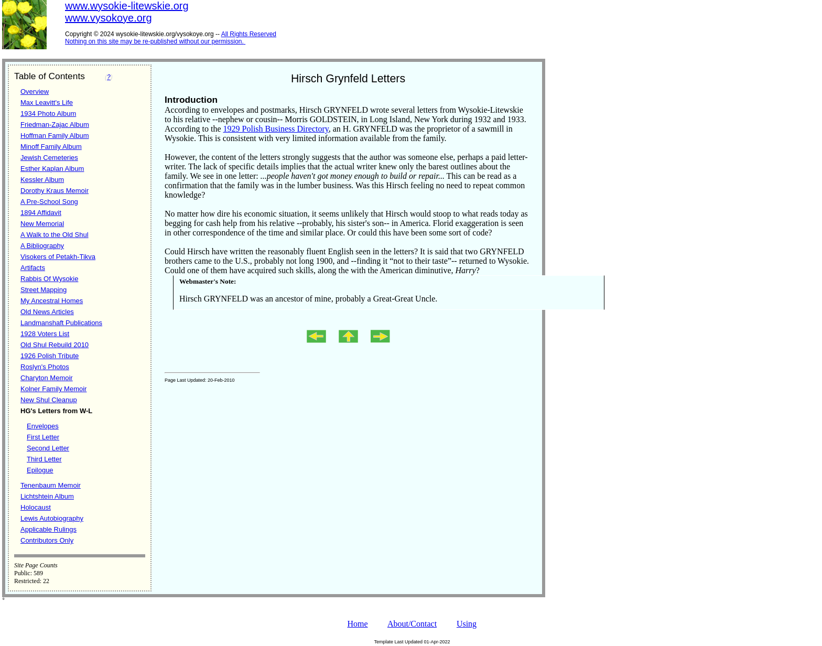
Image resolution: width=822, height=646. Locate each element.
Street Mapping (43, 290)
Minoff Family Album (51, 146)
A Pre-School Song (49, 202)
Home (357, 623)
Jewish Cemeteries (49, 158)
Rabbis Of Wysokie (49, 279)
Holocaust (35, 507)
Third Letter (44, 459)
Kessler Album (42, 180)
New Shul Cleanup (48, 400)
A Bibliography (42, 246)
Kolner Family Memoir (53, 389)
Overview (34, 91)
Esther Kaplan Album (52, 169)
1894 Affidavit (40, 213)
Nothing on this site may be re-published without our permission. (154, 41)
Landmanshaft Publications (61, 323)
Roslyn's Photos (44, 367)
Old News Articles (47, 312)
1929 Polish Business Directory (276, 128)
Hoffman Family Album (54, 135)
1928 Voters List (44, 334)
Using (467, 623)
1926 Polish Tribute (49, 356)
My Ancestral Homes (51, 301)
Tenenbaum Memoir (50, 485)
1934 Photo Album (48, 113)
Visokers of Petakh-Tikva (57, 257)
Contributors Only (46, 540)
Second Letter (48, 448)
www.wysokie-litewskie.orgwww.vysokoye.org (127, 12)
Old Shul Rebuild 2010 (54, 345)
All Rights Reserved (248, 34)
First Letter (43, 437)
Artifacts (32, 268)
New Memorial (42, 224)
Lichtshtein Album (47, 496)
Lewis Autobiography (51, 518)
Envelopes (43, 426)
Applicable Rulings (48, 529)
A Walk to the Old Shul (54, 235)
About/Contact (412, 623)
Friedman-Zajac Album (54, 124)
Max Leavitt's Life (46, 102)
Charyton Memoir (46, 378)
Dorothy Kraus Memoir (54, 191)
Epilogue (40, 470)
